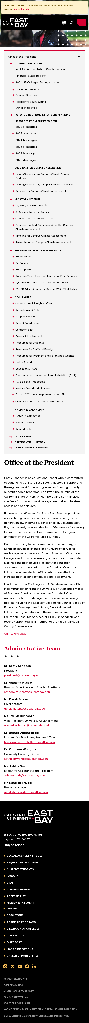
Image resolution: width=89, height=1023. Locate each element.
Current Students (20, 869)
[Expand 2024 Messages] (12, 140)
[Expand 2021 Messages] (12, 160)
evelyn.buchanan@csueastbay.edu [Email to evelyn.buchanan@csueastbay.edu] (27, 725)
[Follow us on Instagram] (5, 966)
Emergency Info (13, 985)
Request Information (22, 862)
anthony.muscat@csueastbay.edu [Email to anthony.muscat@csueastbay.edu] (27, 692)
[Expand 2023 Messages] (12, 147)
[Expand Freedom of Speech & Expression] (11, 250)
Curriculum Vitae (15, 633)
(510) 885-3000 (13, 845)
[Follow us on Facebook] (27, 966)
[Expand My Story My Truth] (11, 199)
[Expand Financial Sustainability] (12, 76)
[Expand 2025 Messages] (12, 133)
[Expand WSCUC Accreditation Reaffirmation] (12, 69)
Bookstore (15, 915)
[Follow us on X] (13, 966)
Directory (14, 942)
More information (22, 9)
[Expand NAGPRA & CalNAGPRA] (11, 409)
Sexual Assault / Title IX (24, 855)
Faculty (13, 875)
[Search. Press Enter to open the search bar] (71, 22)
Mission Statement (20, 902)
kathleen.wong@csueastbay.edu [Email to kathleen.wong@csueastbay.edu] (26, 758)
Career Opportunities (23, 955)
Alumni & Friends (19, 889)
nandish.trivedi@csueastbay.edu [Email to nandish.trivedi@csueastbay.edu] (26, 792)
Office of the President (22, 56)
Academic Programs (21, 922)
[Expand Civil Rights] (11, 297)
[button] (64, 22)
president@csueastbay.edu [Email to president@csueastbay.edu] (22, 675)
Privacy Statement (15, 979)
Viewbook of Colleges (23, 928)
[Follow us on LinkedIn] (34, 966)
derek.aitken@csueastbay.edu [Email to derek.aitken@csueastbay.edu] (24, 708)
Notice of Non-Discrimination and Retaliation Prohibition (40, 1009)
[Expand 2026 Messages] (12, 127)
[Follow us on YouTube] (20, 966)
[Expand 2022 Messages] (12, 153)
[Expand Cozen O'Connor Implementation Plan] (12, 394)
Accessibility (16, 896)
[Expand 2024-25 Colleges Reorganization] (12, 82)
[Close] (84, 5)
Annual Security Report (18, 991)
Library (12, 908)
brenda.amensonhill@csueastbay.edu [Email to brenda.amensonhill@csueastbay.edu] (29, 742)
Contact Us (15, 935)
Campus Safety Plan (15, 997)
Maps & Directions (20, 949)
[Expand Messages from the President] (11, 121)
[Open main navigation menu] (81, 22)
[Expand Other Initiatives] (12, 108)
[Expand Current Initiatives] (11, 63)
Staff (11, 882)
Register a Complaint (16, 1003)
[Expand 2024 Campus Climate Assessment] (11, 168)
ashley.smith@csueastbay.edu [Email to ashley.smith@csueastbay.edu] (24, 775)
